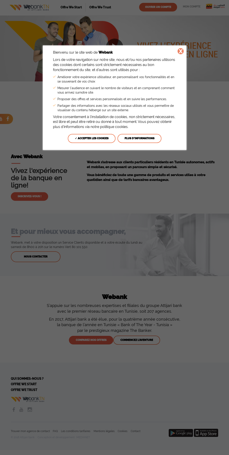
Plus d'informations (139, 138)
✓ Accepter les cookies (91, 138)
